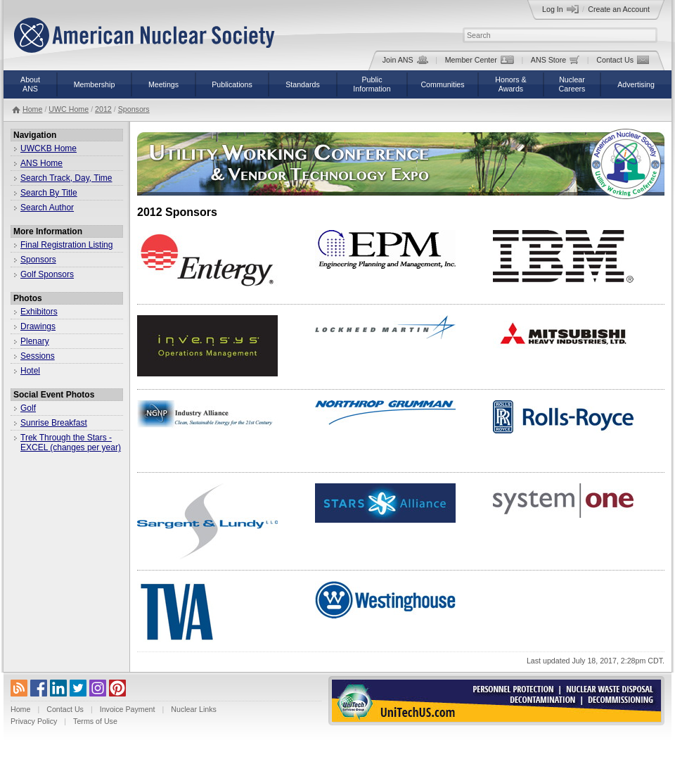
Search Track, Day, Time (66, 178)
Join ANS (405, 60)
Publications (232, 84)
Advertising (636, 84)
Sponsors (134, 109)
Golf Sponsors (47, 274)
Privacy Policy (34, 721)
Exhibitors (39, 312)
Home (32, 109)
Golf (28, 408)
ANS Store (555, 60)
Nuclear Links (194, 709)
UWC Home (69, 109)
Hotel (30, 371)
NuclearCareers (572, 84)
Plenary (34, 341)
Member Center (479, 60)
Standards (302, 84)
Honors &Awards (510, 84)
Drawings (38, 326)
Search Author (47, 207)
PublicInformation (371, 84)
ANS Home (41, 163)
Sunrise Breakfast (53, 423)
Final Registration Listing (66, 245)
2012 (103, 109)
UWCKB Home (48, 148)
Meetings (163, 84)
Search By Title (48, 193)
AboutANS (30, 84)
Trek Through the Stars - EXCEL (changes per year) (70, 442)
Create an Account (619, 9)
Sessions (37, 356)
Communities (442, 84)
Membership (94, 84)
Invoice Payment (127, 709)
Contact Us (622, 60)
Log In (560, 9)
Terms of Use (95, 721)
